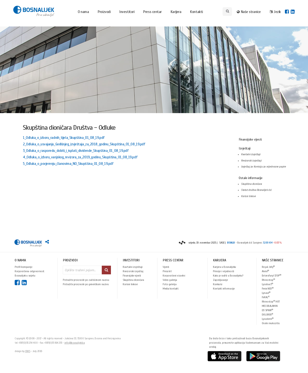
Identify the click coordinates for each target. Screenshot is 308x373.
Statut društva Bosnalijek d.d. (256, 190)
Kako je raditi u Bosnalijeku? (228, 275)
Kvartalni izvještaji (251, 154)
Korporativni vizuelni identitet (174, 275)
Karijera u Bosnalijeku (224, 267)
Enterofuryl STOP (271, 275)
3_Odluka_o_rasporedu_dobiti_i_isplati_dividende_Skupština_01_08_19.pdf (76, 150)
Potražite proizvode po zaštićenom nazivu (86, 280)
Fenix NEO (268, 288)
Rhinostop (268, 280)
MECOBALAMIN (269, 306)
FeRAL (266, 297)
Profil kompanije (23, 267)
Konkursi (217, 284)
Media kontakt (171, 288)
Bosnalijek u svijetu (25, 275)
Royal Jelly (268, 267)
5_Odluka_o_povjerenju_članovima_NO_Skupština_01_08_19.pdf (68, 163)
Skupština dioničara (251, 184)
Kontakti (196, 12)
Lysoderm (268, 319)
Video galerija (170, 280)
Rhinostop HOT (271, 301)
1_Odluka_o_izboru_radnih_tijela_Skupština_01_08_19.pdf (64, 137)
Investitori (126, 12)
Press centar (152, 12)
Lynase (266, 293)
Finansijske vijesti (250, 139)
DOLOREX (267, 314)
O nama (83, 12)
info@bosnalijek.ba (74, 342)
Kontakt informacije (224, 288)
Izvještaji (244, 148)
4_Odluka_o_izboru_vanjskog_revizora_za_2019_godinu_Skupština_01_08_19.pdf (80, 157)
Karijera (176, 12)
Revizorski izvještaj (133, 271)
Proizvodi (104, 12)
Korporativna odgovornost (29, 271)
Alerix (265, 271)
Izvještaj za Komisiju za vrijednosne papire (263, 166)
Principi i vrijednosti (223, 271)
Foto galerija (170, 284)
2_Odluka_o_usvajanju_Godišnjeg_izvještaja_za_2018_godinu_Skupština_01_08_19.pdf (84, 144)
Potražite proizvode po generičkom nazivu (86, 284)
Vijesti (166, 267)
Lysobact (267, 284)
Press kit (167, 271)
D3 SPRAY (267, 310)
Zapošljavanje (220, 280)
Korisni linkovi (248, 196)
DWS (27, 351)
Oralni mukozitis (271, 323)
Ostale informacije (250, 178)
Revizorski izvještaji (251, 160)
